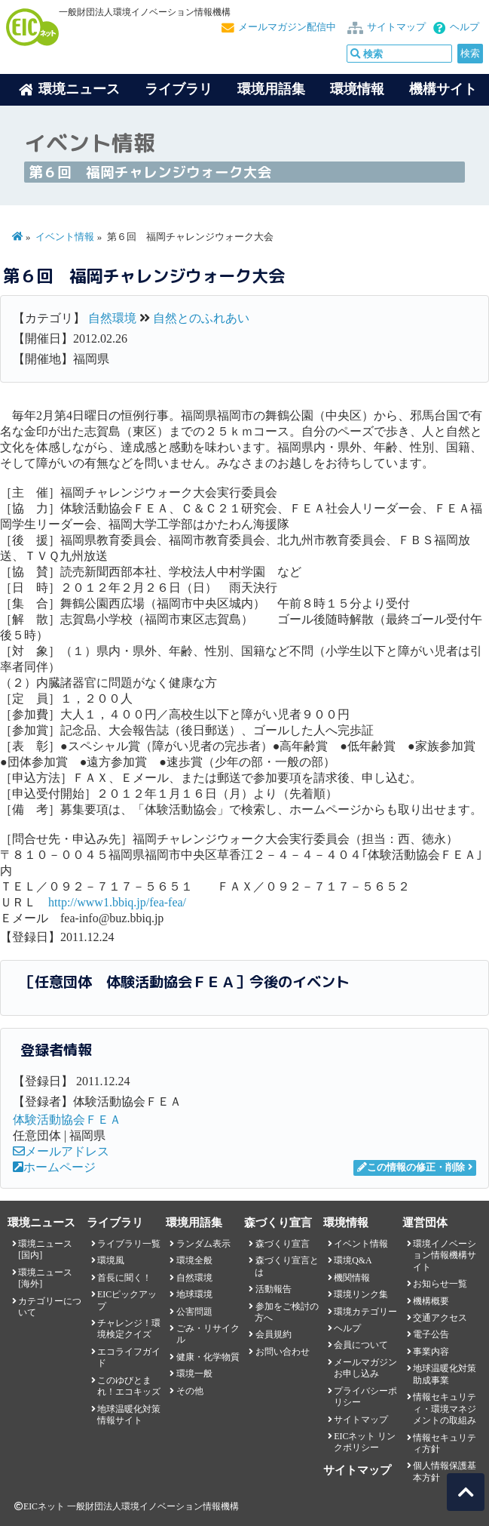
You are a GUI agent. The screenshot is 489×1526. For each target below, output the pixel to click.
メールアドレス (61, 1151)
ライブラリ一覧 (128, 1243)
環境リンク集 (361, 1294)
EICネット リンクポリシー (365, 1442)
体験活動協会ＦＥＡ (67, 1119)
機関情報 (352, 1277)
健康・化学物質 (208, 1357)
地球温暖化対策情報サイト (128, 1415)
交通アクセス (440, 1317)
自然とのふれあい (201, 318)
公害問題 (194, 1311)
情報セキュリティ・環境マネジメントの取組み (444, 1409)
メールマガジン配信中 (287, 27)
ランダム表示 (203, 1243)
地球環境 (194, 1294)
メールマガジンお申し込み (365, 1368)
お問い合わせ (282, 1351)
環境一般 (194, 1373)
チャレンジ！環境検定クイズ (128, 1329)
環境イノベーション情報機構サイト (444, 1255)
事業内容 (431, 1351)
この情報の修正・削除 (411, 1167)
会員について (361, 1345)
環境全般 (194, 1260)
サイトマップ (396, 27)
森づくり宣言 (282, 1243)
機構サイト (443, 89)
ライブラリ (178, 89)
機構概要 (431, 1301)
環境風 (110, 1260)
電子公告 (431, 1334)
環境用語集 (271, 89)
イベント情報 (64, 237)
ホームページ (54, 1167)
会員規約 (273, 1334)
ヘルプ (464, 27)
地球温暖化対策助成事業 (444, 1374)
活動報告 (273, 1289)
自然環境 (112, 318)
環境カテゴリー (365, 1311)
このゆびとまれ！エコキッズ (128, 1386)
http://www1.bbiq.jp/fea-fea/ (117, 902)
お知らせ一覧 (440, 1283)
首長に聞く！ (124, 1277)
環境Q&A (352, 1260)
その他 (189, 1391)
